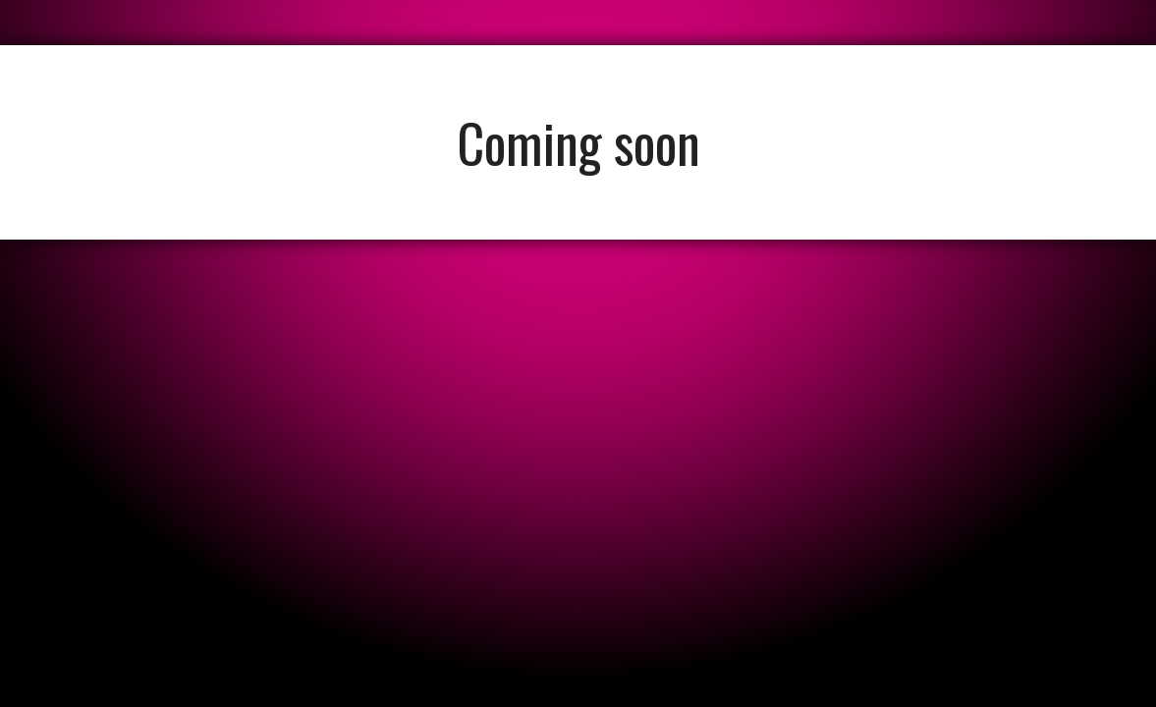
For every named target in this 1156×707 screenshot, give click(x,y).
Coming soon (578, 142)
